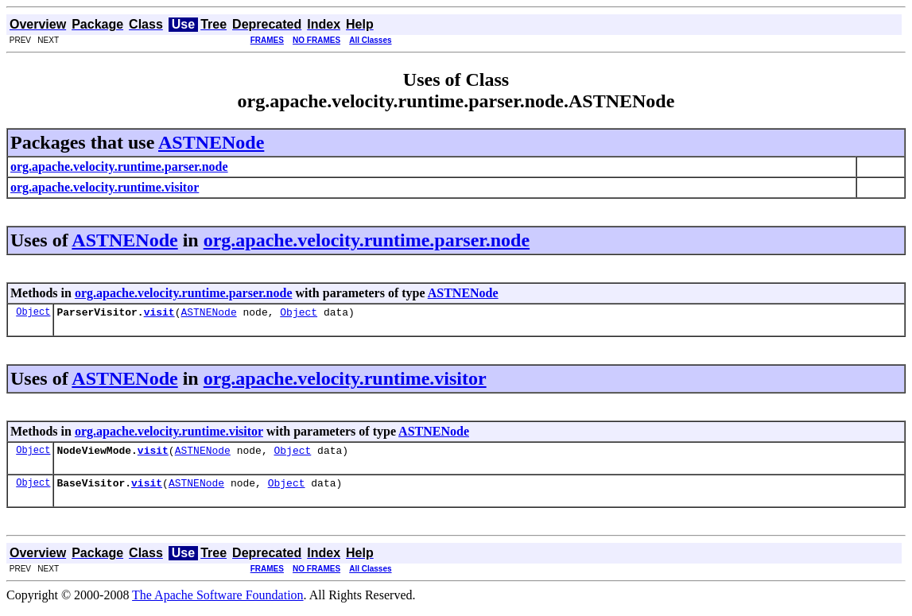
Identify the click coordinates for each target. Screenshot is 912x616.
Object (33, 313)
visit (159, 314)
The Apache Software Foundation (218, 602)
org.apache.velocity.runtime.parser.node (367, 240)
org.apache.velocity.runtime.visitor (345, 380)
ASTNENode (211, 142)
